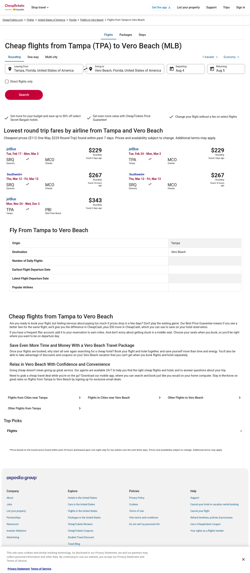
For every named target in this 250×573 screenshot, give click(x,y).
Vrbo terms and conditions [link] (143, 517)
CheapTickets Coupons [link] (80, 530)
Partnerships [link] (14, 517)
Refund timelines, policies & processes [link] (211, 517)
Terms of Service (41, 568)
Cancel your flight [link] (200, 511)
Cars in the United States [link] (81, 504)
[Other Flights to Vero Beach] (205, 398)
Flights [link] (30, 20)
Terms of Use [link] (136, 511)
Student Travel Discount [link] (81, 537)
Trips (226, 7)
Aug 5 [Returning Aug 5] (220, 70)
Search (24, 95)
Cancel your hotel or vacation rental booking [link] (214, 504)
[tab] (108, 34)
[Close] (243, 559)
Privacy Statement (19, 568)
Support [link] (194, 497)
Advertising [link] (13, 537)
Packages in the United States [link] (84, 517)
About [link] (10, 497)
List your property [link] (16, 511)
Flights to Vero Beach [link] (91, 20)
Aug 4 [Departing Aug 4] (180, 70)
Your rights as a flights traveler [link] (207, 530)
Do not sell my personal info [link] (144, 524)
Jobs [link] (9, 504)
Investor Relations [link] (16, 530)
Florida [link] (73, 20)
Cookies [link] (133, 504)
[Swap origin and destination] (85, 69)
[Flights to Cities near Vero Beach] (125, 398)
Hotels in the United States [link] (82, 497)
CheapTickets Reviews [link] (80, 524)
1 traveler (210, 57)
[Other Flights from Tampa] (45, 408)
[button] (125, 431)
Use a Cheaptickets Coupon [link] (205, 524)
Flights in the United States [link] (82, 511)
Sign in (240, 7)
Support (211, 7)
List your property (188, 7)
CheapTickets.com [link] (12, 20)
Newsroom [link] (13, 524)
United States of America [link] (51, 20)
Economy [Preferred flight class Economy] (232, 57)
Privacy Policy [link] (136, 497)
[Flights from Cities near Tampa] (45, 398)
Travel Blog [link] (74, 544)
